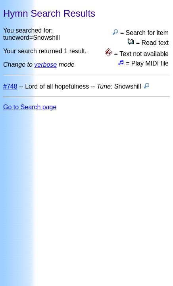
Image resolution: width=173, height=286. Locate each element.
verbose (45, 64)
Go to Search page (29, 107)
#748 (10, 86)
